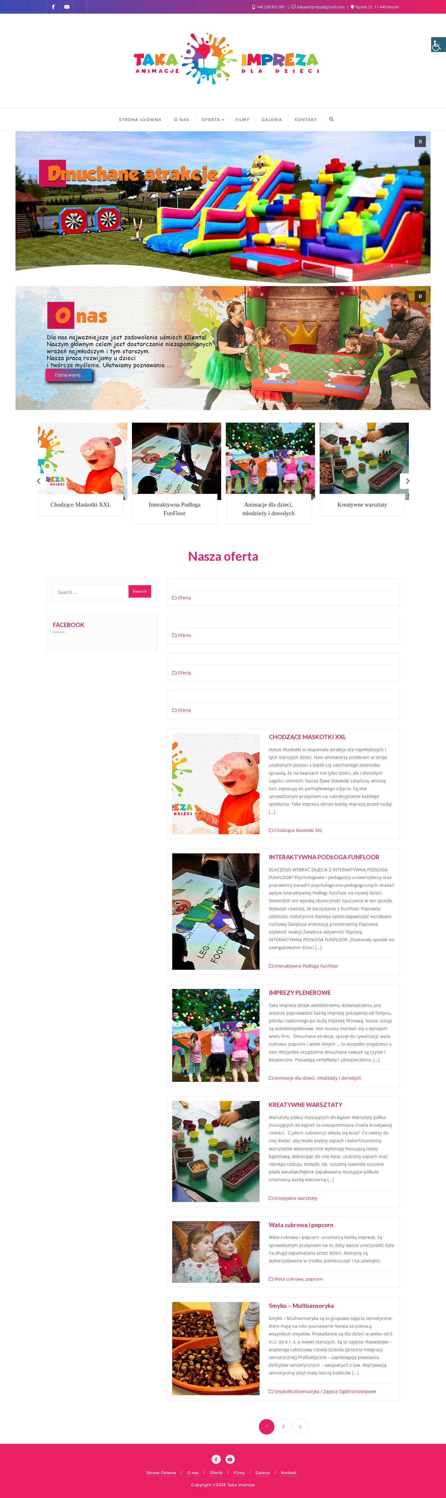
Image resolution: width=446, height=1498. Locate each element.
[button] (420, 141)
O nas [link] (193, 1472)
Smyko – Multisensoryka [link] (301, 1305)
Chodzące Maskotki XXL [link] (80, 504)
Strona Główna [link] (161, 1472)
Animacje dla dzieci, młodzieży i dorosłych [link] (268, 509)
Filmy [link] (239, 1472)
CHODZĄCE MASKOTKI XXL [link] (307, 736)
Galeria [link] (263, 1472)
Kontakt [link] (288, 1472)
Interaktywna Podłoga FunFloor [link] (174, 509)
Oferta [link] (181, 598)
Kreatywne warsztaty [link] (362, 504)
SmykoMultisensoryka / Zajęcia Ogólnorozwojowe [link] (322, 1391)
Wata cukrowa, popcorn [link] (296, 1279)
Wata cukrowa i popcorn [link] (301, 1224)
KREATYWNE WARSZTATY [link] (305, 1104)
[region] (223, 208)
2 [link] (283, 1426)
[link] (438, 44)
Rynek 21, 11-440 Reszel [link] (375, 7)
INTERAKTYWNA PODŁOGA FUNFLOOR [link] (324, 856)
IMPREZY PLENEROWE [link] (300, 992)
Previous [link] (38, 481)
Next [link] (407, 481)
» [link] (300, 1426)
